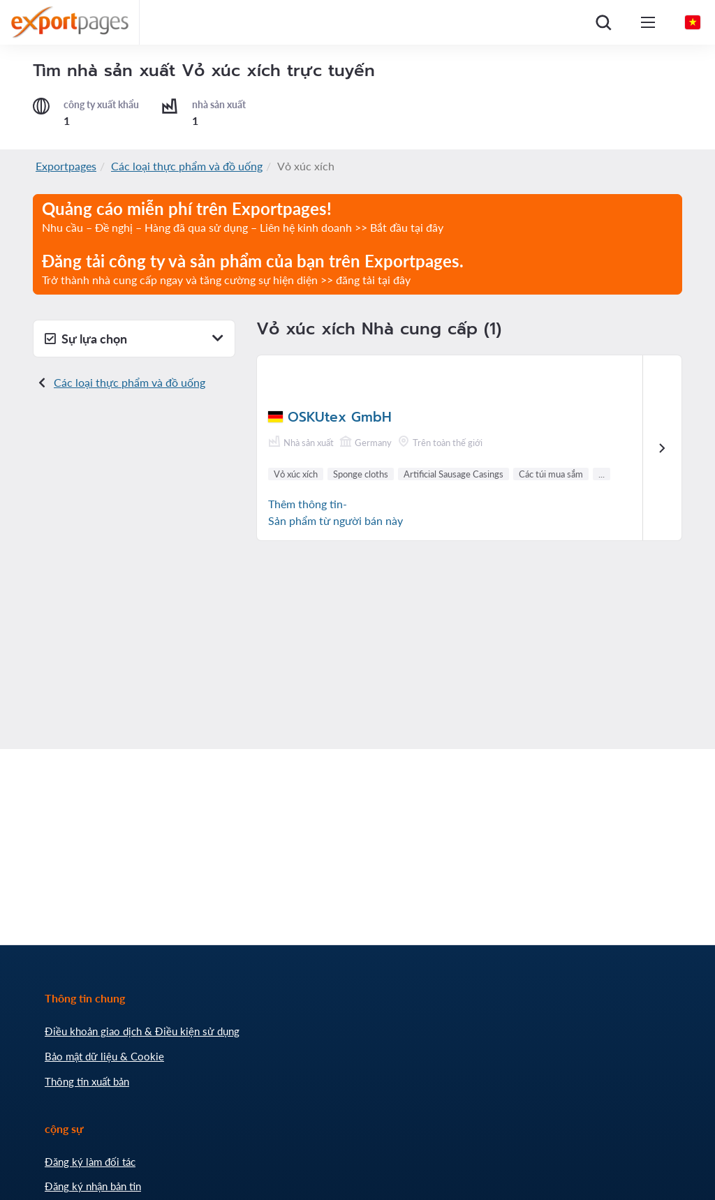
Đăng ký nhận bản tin (93, 1186)
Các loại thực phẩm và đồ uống (187, 165)
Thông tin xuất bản (87, 1081)
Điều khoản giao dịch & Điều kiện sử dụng (142, 1031)
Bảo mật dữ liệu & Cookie (104, 1056)
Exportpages (66, 165)
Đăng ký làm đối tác (90, 1161)
